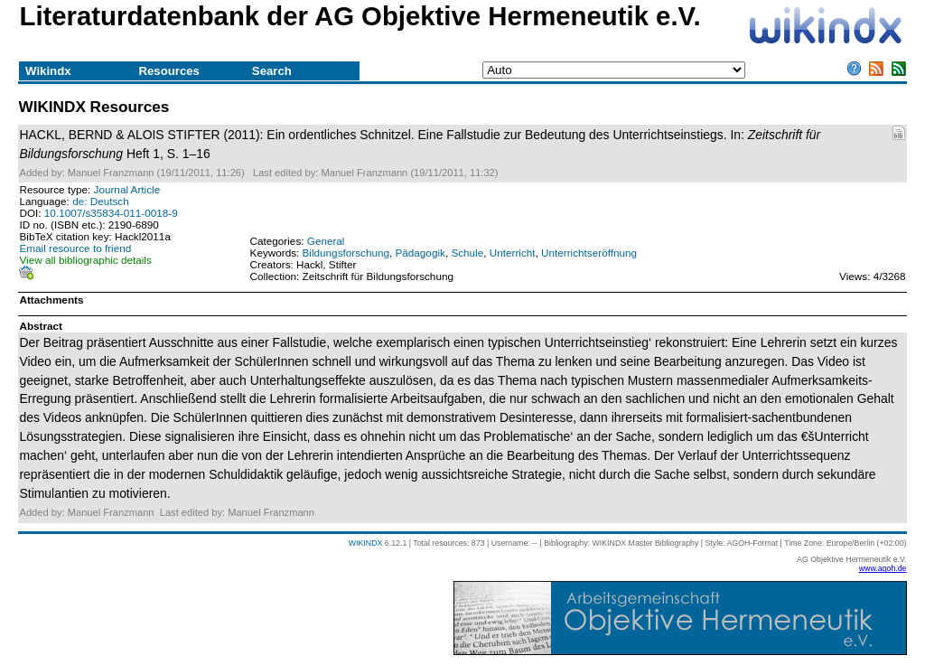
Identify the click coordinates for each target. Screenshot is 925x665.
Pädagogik (419, 252)
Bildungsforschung (346, 252)
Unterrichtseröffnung (589, 252)
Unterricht (513, 252)
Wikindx (47, 71)
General (326, 241)
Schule (467, 252)
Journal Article (127, 189)
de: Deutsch (100, 201)
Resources (168, 71)
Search (272, 71)
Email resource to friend (75, 248)
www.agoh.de (883, 568)
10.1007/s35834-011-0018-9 (111, 213)
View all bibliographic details (85, 260)
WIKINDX (366, 543)
